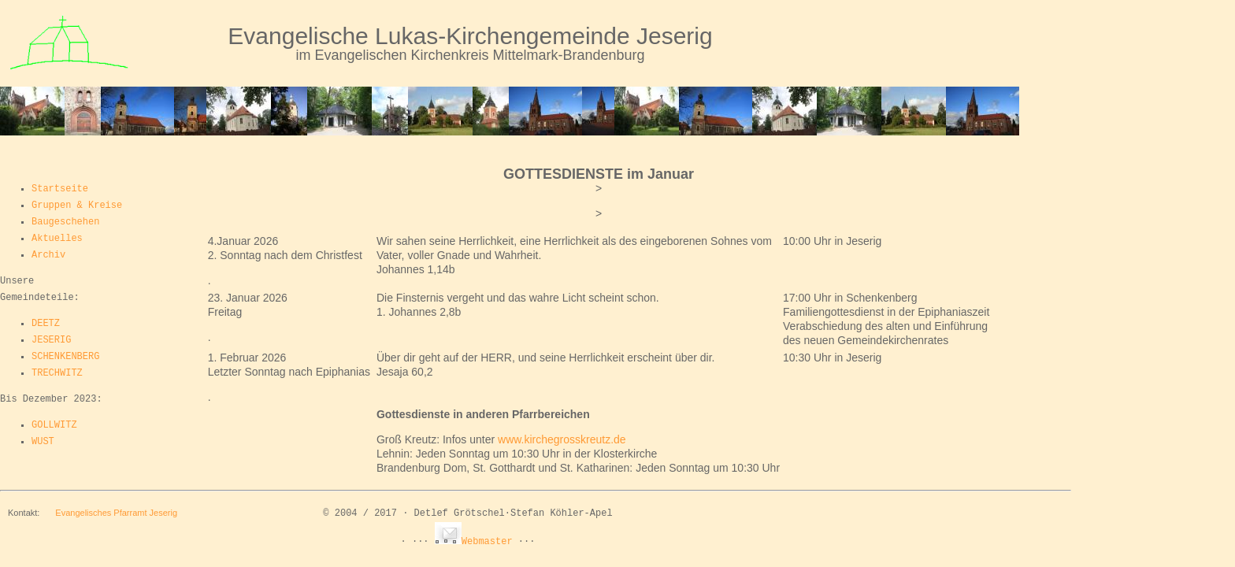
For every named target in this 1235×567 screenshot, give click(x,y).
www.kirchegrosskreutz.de (562, 439)
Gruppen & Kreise (77, 205)
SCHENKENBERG (65, 356)
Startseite (60, 189)
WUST (43, 441)
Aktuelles (57, 238)
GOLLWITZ (54, 425)
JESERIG (51, 340)
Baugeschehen (65, 222)
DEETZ (46, 323)
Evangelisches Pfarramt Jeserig (116, 512)
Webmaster (474, 541)
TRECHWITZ (57, 373)
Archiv (48, 255)
